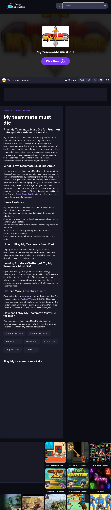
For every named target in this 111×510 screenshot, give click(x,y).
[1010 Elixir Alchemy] (100, 454)
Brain (31, 341)
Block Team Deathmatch (27, 194)
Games (6, 111)
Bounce (12, 341)
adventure (26, 111)
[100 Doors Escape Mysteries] (78, 454)
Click (49, 341)
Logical (12, 349)
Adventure (15, 111)
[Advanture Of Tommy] (55, 480)
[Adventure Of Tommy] (78, 480)
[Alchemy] (100, 480)
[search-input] (83, 5)
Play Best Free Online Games (16, 5)
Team (31, 349)
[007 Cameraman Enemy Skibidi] (55, 454)
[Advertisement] (55, 94)
